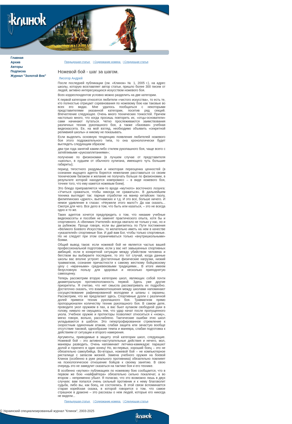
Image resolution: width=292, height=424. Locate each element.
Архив (15, 62)
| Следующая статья (135, 62)
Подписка (18, 71)
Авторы (17, 67)
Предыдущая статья (77, 62)
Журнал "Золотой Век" (28, 76)
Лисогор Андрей (70, 78)
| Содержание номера (107, 62)
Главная (17, 58)
